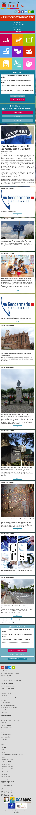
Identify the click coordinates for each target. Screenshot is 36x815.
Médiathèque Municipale (8, 769)
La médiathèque (5, 702)
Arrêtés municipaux (17, 99)
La (17, 22)
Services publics (5, 737)
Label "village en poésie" (8, 688)
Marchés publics (5, 678)
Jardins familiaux (6, 710)
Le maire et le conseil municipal (10, 673)
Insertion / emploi (6, 725)
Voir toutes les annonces (18, 658)
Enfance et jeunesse (6, 727)
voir (17, 215)
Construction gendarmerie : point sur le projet (16, 318)
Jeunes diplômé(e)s (6, 734)
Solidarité (3, 722)
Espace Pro (17, 812)
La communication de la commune (11, 680)
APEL (2, 750)
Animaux (3, 730)
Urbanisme (4, 695)
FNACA (3, 757)
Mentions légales (28, 811)
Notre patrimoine (6, 693)
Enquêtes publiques (6, 675)
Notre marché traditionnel (8, 698)
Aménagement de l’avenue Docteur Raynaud (16, 241)
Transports (4, 712)
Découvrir (17, 24)
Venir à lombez (5, 776)
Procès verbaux (17, 116)
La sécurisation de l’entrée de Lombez (13, 606)
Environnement (5, 718)
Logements (4, 739)
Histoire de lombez (6, 691)
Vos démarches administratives (10, 720)
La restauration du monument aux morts (14, 414)
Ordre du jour (17, 112)
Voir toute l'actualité (17, 96)
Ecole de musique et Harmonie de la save (12, 754)
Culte (2, 732)
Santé (2, 744)
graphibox (20, 811)
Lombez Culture (5, 764)
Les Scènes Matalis (6, 762)
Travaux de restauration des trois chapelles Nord (17, 519)
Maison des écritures (7, 766)
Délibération (17, 120)
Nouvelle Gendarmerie (8, 211)
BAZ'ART (3, 752)
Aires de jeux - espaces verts (9, 707)
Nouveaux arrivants (6, 742)
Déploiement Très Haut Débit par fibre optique (16, 570)
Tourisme (3, 700)
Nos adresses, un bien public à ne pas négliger (16, 467)
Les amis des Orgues (7, 759)
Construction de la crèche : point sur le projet (16, 278)
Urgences (4, 774)
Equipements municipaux (8, 686)
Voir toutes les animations (17, 650)
